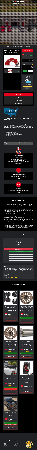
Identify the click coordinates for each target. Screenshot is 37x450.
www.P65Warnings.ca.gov (9, 143)
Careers (15, 447)
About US (16, 443)
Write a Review (18, 249)
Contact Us (16, 444)
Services (5, 445)
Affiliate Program (7, 447)
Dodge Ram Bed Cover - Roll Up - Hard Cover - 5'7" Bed (10, 378)
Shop (5, 444)
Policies (15, 445)
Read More (18, 178)
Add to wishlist (31, 71)
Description (18, 94)
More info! (31, 60)
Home (5, 443)
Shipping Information (7, 446)
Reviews (18, 97)
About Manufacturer (18, 103)
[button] (19, 61)
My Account (16, 446)
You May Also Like (18, 100)
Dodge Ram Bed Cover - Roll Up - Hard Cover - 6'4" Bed (10, 414)
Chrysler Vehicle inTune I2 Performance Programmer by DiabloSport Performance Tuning (26, 379)
